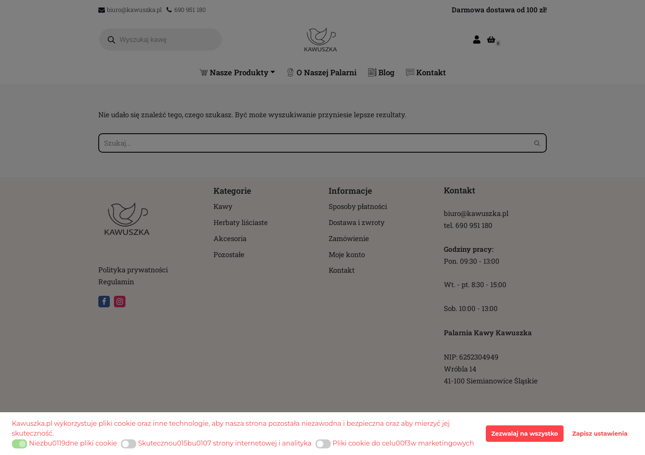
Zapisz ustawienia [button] (600, 433)
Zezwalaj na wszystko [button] (524, 433)
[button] (19, 443)
